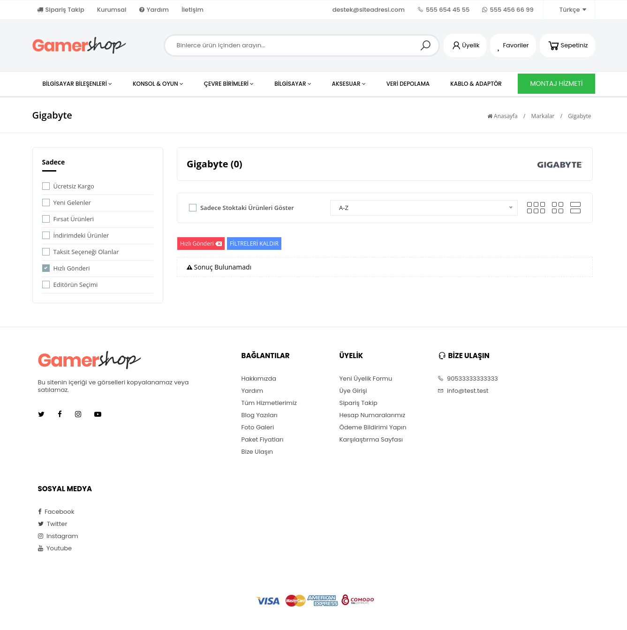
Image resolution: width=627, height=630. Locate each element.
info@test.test (463, 391)
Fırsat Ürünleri (73, 219)
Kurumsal (112, 9)
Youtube (55, 548)
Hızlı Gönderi (71, 268)
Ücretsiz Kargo (73, 186)
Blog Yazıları (260, 415)
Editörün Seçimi (75, 284)
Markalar (543, 116)
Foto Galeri (258, 427)
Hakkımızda (259, 378)
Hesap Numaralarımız (373, 415)
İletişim (192, 9)
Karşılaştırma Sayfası (371, 439)
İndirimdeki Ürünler (81, 235)
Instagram (58, 536)
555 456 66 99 (507, 9)
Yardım (154, 9)
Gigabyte (579, 116)
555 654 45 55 (443, 9)
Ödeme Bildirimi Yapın (373, 427)
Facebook (56, 512)
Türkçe (568, 10)
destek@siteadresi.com (368, 9)
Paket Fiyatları (263, 439)
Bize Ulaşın (257, 452)
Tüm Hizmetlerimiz (269, 403)
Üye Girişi (353, 391)
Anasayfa (502, 116)
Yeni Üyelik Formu (366, 378)
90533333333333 (468, 378)
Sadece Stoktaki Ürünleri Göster (247, 207)
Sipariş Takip (60, 9)
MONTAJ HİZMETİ (556, 83)
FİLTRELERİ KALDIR (254, 244)
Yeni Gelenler (72, 202)
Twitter (53, 524)
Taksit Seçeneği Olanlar (86, 252)
